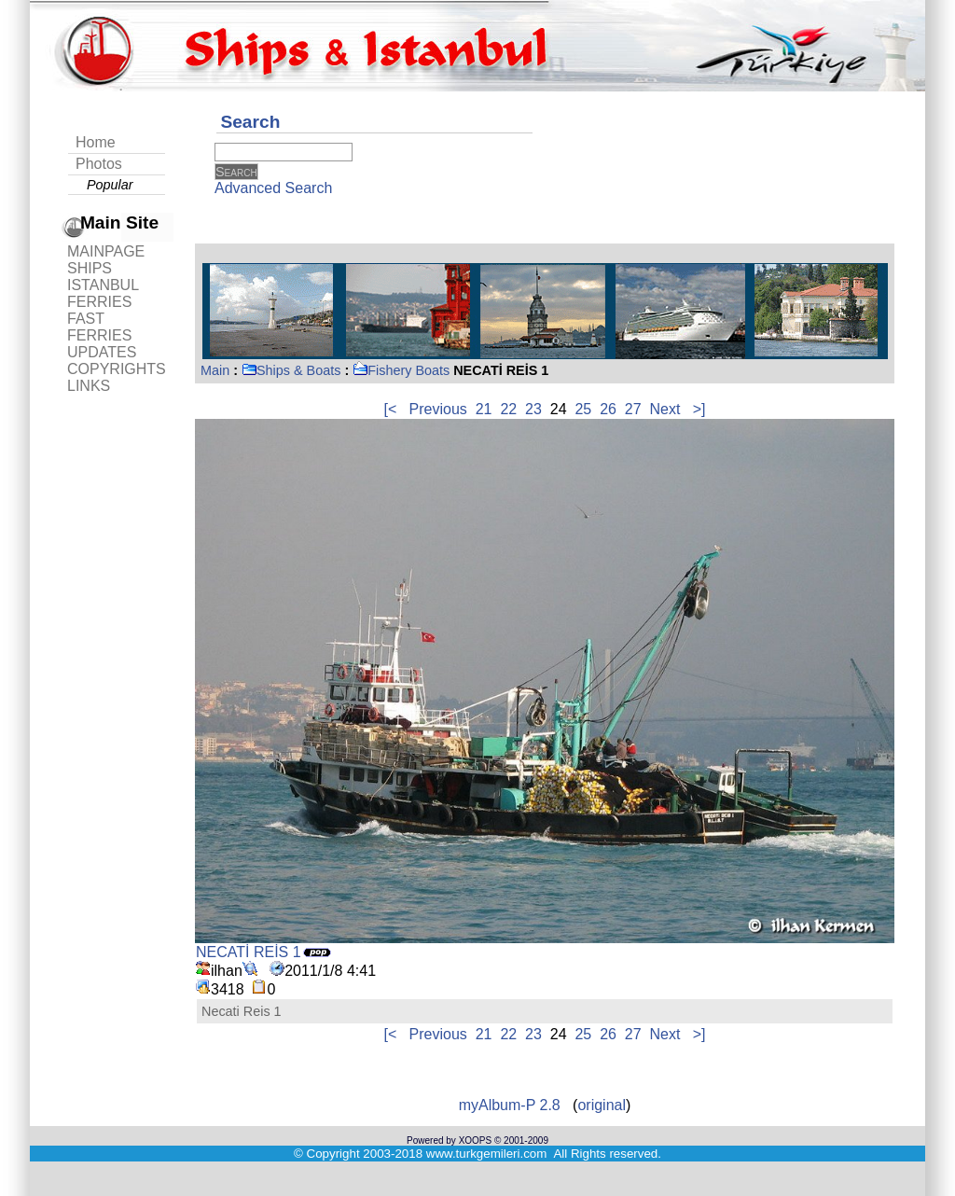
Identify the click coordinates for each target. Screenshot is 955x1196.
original (601, 1105)
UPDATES (101, 352)
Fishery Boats (401, 370)
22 (508, 409)
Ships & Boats (291, 370)
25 (582, 409)
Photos (99, 164)
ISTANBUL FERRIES (102, 293)
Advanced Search (273, 188)
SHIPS (89, 268)
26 (608, 409)
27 (633, 409)
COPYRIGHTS (116, 369)
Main (215, 370)
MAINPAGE (106, 251)
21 (484, 409)
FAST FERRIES (99, 327)
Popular (110, 184)
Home (96, 142)
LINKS (88, 386)
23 (533, 409)
